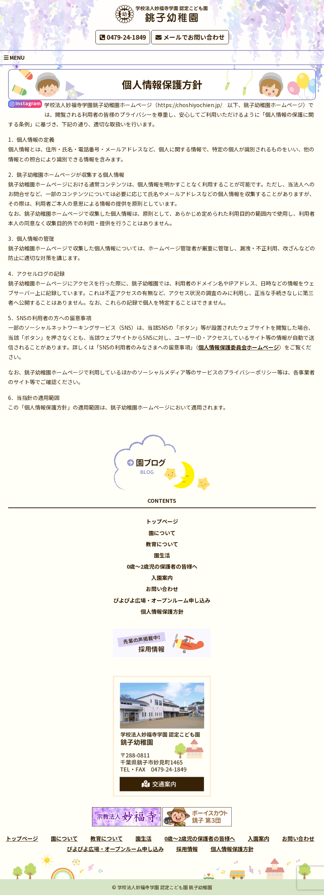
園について (162, 533)
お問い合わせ (162, 589)
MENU (14, 57)
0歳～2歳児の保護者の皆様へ (162, 566)
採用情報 (187, 849)
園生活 (162, 555)
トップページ (162, 521)
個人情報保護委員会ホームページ (238, 347)
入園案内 (162, 577)
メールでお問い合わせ (190, 37)
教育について (162, 544)
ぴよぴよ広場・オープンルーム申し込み (162, 600)
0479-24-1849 (123, 37)
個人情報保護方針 (162, 611)
